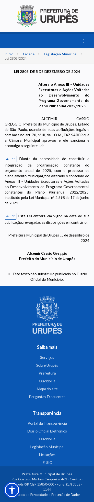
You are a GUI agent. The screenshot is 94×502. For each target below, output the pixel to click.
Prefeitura (47, 373)
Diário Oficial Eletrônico (47, 431)
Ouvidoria (47, 381)
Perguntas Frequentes (47, 396)
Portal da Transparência (47, 423)
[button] (12, 490)
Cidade (29, 54)
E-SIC (47, 462)
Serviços (47, 357)
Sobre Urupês (47, 365)
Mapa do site (47, 389)
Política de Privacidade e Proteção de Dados (47, 494)
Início (9, 54)
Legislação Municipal (60, 54)
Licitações (47, 454)
